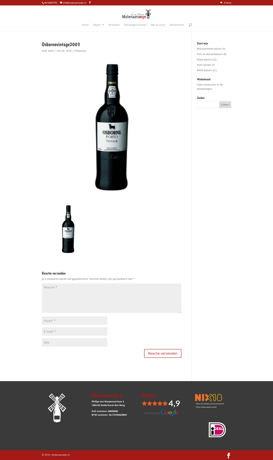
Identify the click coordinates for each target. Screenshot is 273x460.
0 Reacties (80, 50)
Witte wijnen (204, 70)
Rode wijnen (204, 59)
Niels (51, 50)
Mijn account (158, 24)
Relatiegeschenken (135, 24)
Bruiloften (114, 24)
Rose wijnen (204, 64)
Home (85, 24)
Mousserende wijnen (209, 48)
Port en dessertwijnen (210, 54)
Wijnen (97, 24)
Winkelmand (177, 24)
